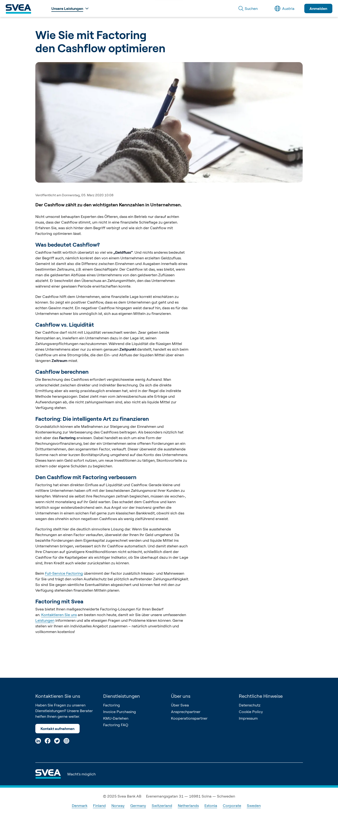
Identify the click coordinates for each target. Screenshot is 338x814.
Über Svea (180, 705)
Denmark (79, 805)
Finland (99, 805)
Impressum (248, 718)
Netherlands (188, 805)
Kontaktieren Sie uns (59, 614)
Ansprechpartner (185, 711)
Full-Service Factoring (64, 573)
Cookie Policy (251, 711)
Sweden (254, 805)
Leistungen (44, 620)
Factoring (111, 705)
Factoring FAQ (115, 724)
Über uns (180, 696)
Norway (118, 805)
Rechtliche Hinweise (261, 696)
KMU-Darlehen (115, 718)
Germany (138, 805)
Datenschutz (250, 705)
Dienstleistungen (121, 696)
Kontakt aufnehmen (57, 728)
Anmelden (318, 8)
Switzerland (162, 805)
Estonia (210, 805)
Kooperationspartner (189, 718)
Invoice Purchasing (119, 711)
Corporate (232, 805)
